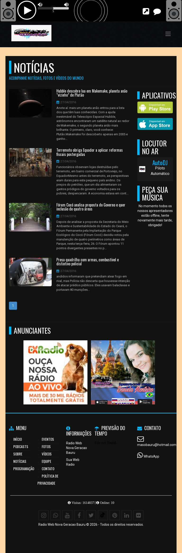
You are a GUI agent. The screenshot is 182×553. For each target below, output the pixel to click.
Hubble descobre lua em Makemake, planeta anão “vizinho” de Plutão (91, 93)
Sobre (17, 453)
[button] (168, 34)
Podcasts (20, 446)
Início (17, 439)
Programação (23, 468)
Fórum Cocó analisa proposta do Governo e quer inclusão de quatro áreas (90, 207)
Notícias (19, 461)
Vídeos (47, 453)
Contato (48, 468)
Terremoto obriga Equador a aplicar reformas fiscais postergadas (89, 152)
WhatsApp (151, 456)
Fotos (46, 446)
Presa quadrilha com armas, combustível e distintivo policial (87, 262)
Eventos (48, 439)
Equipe (46, 461)
